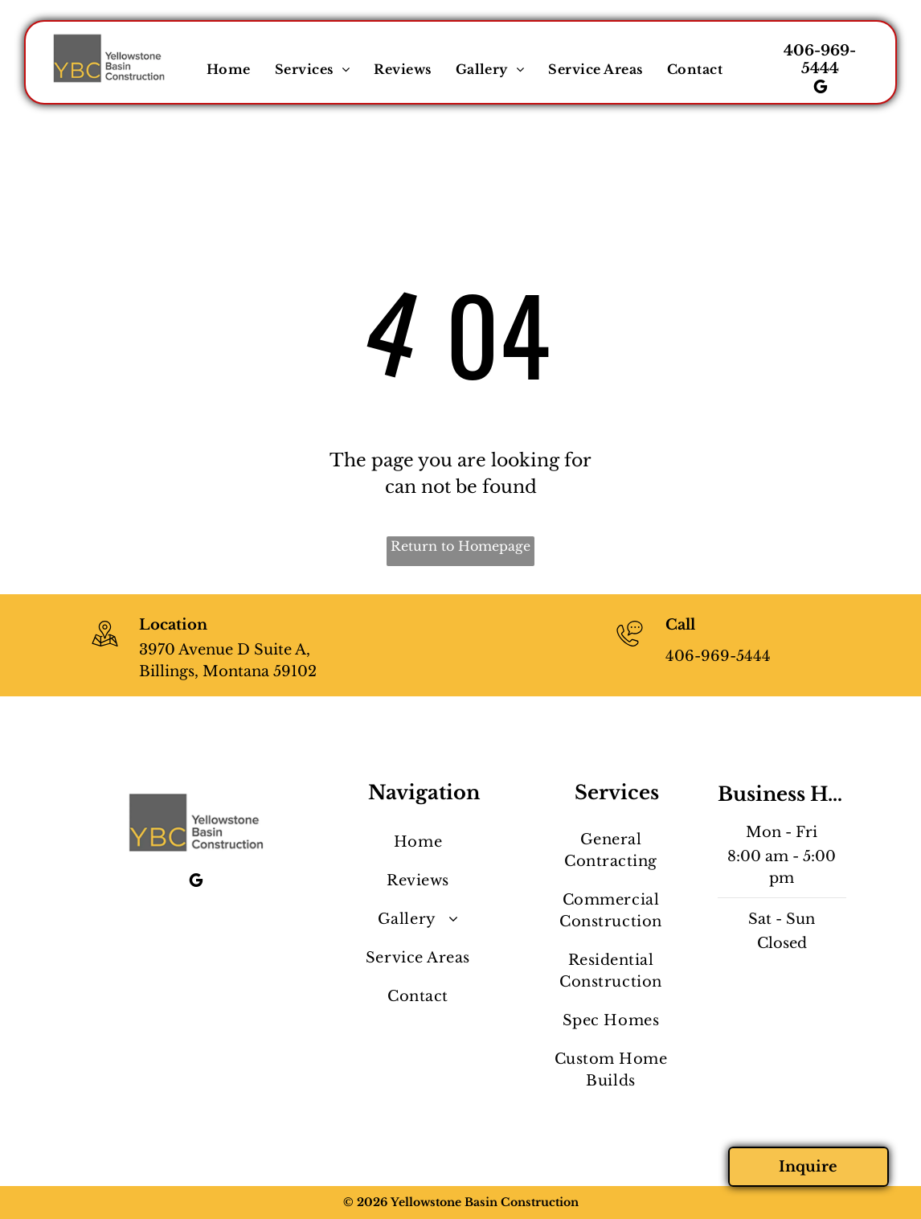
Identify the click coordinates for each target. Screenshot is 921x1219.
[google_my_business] (820, 89)
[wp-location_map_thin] (105, 648)
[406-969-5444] (630, 648)
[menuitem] (228, 69)
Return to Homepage (460, 546)
